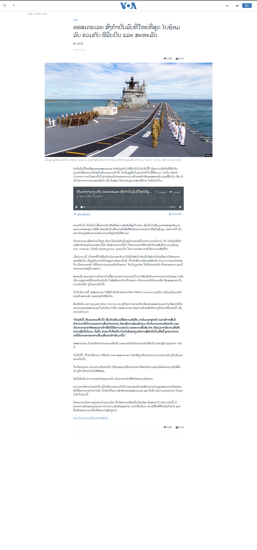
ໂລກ (75, 20)
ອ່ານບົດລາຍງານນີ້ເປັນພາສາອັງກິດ (90, 418)
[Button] (167, 58)
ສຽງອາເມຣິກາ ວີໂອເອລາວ (91, 196)
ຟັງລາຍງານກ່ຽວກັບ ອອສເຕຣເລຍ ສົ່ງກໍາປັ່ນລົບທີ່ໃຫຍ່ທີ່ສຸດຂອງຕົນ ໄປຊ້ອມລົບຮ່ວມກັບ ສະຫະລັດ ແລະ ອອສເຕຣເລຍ (151, 192)
